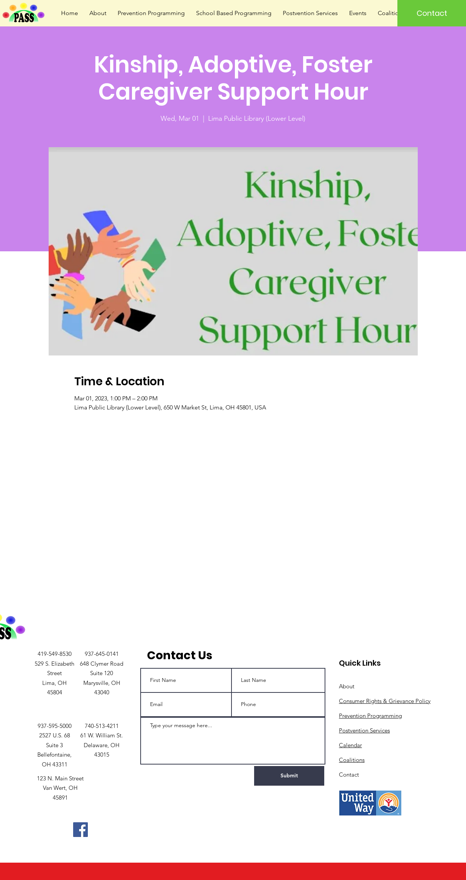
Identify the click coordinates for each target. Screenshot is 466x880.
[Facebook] (80, 829)
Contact (349, 774)
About (346, 686)
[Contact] (431, 13)
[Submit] (289, 776)
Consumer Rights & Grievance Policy (385, 701)
